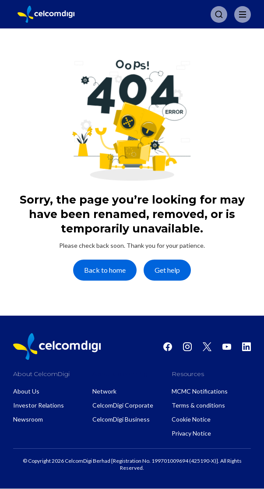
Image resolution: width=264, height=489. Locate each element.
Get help (167, 270)
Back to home (105, 270)
